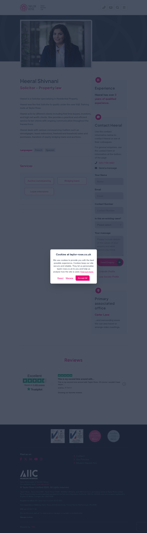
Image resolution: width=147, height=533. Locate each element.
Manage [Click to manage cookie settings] (69, 278)
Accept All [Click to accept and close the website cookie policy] (82, 278)
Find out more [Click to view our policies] (86, 271)
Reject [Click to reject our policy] (60, 278)
